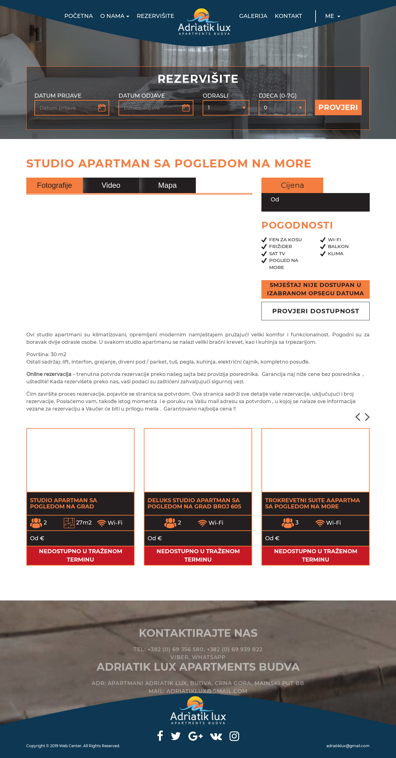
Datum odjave (141, 96)
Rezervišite (155, 16)
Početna (78, 16)
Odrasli (216, 96)
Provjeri (338, 107)
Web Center (70, 745)
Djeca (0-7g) (278, 96)
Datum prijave (57, 96)
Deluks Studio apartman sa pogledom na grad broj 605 (194, 503)
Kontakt (288, 16)
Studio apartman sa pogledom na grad (63, 503)
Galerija (253, 16)
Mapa (167, 185)
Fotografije (54, 185)
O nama (112, 16)
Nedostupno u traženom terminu (80, 555)
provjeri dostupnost (315, 311)
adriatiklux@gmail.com (348, 745)
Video (110, 185)
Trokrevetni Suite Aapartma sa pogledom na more (312, 503)
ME (330, 16)
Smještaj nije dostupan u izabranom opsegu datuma (315, 289)
